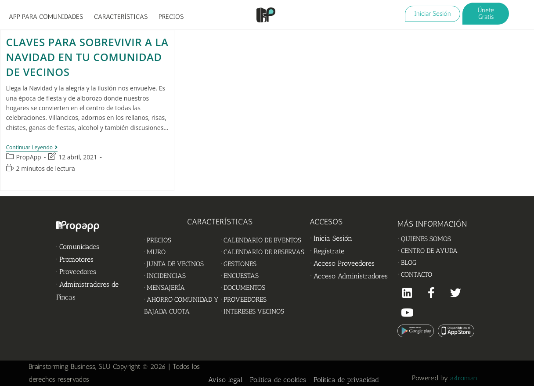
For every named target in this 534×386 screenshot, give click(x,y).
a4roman (464, 378)
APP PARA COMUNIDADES (46, 17)
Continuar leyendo (32, 147)
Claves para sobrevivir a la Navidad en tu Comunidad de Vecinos (87, 57)
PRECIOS (171, 17)
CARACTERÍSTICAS (121, 17)
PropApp (28, 157)
